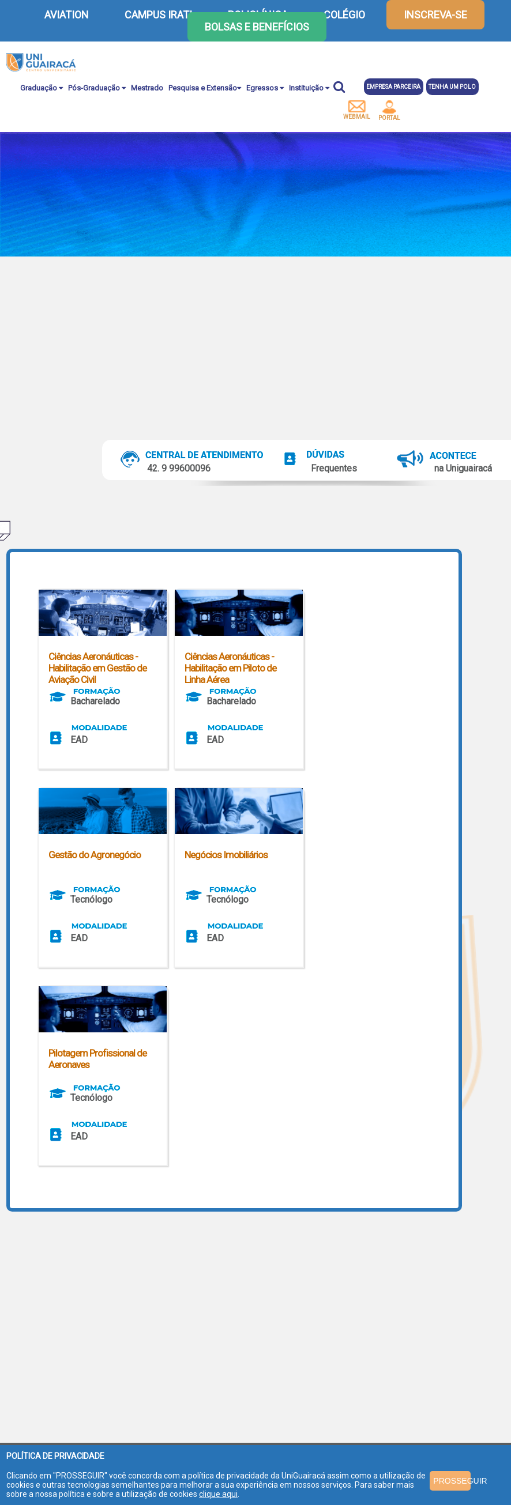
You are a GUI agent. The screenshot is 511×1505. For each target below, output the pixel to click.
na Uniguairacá (463, 468)
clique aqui (218, 1494)
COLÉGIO (344, 15)
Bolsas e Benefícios (257, 27)
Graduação (41, 88)
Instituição (309, 88)
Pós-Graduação (97, 88)
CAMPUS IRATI (158, 15)
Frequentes (334, 468)
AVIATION (66, 15)
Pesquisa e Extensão (204, 88)
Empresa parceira (393, 87)
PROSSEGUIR (452, 1480)
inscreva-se (435, 15)
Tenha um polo (452, 87)
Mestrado (147, 88)
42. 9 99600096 (179, 468)
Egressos (265, 88)
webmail (356, 110)
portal (389, 110)
